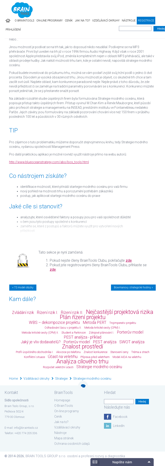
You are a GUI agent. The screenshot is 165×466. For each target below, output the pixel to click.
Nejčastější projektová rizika (119, 312)
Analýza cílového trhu (82, 361)
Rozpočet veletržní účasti (58, 367)
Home (13, 378)
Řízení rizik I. (47, 312)
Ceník (69, 20)
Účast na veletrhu (63, 356)
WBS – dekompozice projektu (54, 322)
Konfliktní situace (34, 357)
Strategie (61, 378)
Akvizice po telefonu (68, 352)
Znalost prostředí (82, 346)
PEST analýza (104, 342)
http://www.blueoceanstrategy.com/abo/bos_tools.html (49, 162)
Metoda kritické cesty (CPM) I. (102, 327)
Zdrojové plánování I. (101, 332)
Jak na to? (82, 20)
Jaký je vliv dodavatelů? (41, 342)
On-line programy (49, 20)
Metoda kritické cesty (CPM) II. (40, 332)
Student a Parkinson (73, 332)
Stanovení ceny (119, 352)
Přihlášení (13, 29)
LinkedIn (119, 426)
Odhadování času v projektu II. (63, 327)
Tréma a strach (140, 352)
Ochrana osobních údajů (72, 443)
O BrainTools (24, 20)
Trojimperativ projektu (122, 323)
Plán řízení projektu (83, 317)
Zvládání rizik (23, 312)
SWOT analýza (131, 342)
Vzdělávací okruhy (106, 20)
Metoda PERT (94, 322)
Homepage (62, 400)
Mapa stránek (64, 438)
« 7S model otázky (22, 287)
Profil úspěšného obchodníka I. (34, 352)
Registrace (146, 20)
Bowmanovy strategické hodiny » (133, 287)
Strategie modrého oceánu (99, 367)
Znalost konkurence (95, 352)
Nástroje (129, 20)
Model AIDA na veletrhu (127, 357)
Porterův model (130, 332)
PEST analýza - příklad (82, 337)
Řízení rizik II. (72, 312)
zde (129, 260)
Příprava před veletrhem (95, 357)
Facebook (120, 417)
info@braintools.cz (26, 427)
